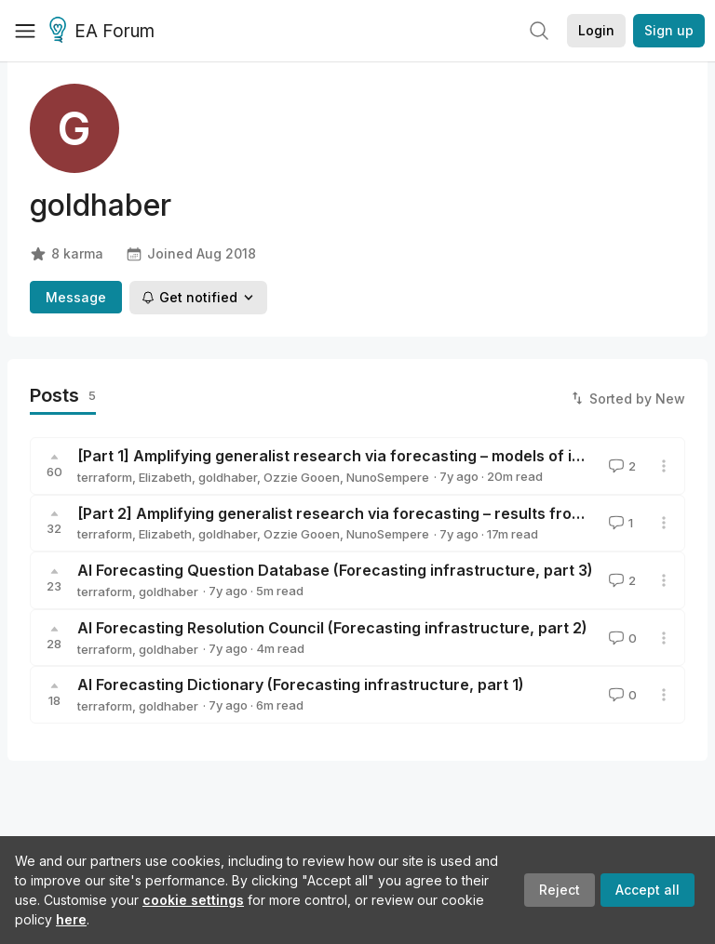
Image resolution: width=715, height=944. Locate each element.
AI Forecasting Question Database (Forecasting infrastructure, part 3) (335, 570)
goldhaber (227, 477)
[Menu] (25, 30)
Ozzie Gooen (301, 477)
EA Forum (105, 31)
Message (76, 297)
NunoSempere (387, 477)
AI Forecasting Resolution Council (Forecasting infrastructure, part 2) (332, 627)
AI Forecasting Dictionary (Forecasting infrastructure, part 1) (300, 684)
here (71, 919)
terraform (104, 477)
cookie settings (193, 900)
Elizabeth (165, 477)
